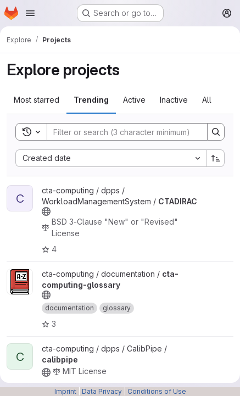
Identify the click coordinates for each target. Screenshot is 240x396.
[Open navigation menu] (30, 13)
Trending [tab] (91, 99)
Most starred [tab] (36, 99)
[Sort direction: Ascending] (216, 158)
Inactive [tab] (174, 99)
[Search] (121, 131)
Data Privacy (102, 391)
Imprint (65, 391)
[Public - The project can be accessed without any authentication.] (46, 211)
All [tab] (206, 99)
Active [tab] (134, 99)
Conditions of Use (156, 391)
